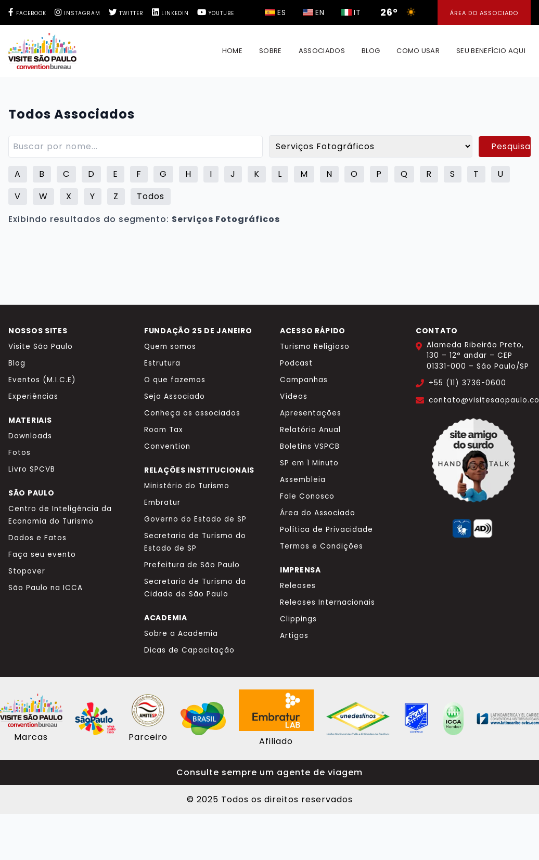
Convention (167, 446)
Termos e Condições (321, 546)
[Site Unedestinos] (357, 718)
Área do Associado (317, 513)
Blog (371, 51)
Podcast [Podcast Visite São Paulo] (296, 363)
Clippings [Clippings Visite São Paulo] (298, 619)
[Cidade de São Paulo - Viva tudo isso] (95, 718)
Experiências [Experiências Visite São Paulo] (33, 396)
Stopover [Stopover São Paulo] (26, 571)
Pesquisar (511, 146)
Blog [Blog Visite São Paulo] (16, 363)
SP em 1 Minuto (309, 463)
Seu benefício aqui (490, 51)
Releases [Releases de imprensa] (298, 586)
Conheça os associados (192, 413)
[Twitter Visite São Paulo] (126, 13)
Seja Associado (174, 396)
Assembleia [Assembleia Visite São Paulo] (303, 480)
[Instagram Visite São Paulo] (75, 13)
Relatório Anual (310, 430)
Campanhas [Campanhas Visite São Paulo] (304, 380)
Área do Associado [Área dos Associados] (484, 13)
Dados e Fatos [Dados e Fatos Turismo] (37, 538)
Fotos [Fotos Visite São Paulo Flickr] (19, 453)
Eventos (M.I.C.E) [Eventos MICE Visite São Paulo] (42, 380)
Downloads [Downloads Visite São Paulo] (30, 436)
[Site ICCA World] (453, 718)
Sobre (270, 51)
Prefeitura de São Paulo (192, 565)
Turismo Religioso (315, 346)
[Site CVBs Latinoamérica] (508, 718)
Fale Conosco (307, 496)
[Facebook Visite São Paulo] (27, 13)
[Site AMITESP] (147, 710)
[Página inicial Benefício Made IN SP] (42, 51)
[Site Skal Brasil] (416, 718)
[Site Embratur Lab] (276, 710)
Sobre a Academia (181, 634)
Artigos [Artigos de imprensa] (294, 636)
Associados (322, 51)
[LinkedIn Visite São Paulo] (170, 13)
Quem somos (170, 346)
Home (232, 51)
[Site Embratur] (203, 718)
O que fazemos (175, 380)
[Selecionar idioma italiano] (275, 12)
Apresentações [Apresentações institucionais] (310, 413)
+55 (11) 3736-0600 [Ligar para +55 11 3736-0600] (467, 383)
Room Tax (163, 430)
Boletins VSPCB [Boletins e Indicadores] (310, 446)
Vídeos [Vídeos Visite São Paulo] (293, 396)
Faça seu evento (42, 554)
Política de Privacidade (326, 530)
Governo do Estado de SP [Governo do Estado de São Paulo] (195, 519)
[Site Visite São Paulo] (31, 710)
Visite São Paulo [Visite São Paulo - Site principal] (40, 346)
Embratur (162, 502)
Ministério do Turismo (186, 486)
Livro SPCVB (31, 469)
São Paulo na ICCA (45, 588)
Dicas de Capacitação (189, 650)
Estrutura (162, 363)
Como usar (418, 51)
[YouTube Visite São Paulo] (215, 13)
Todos (150, 196)
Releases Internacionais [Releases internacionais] (327, 602)
